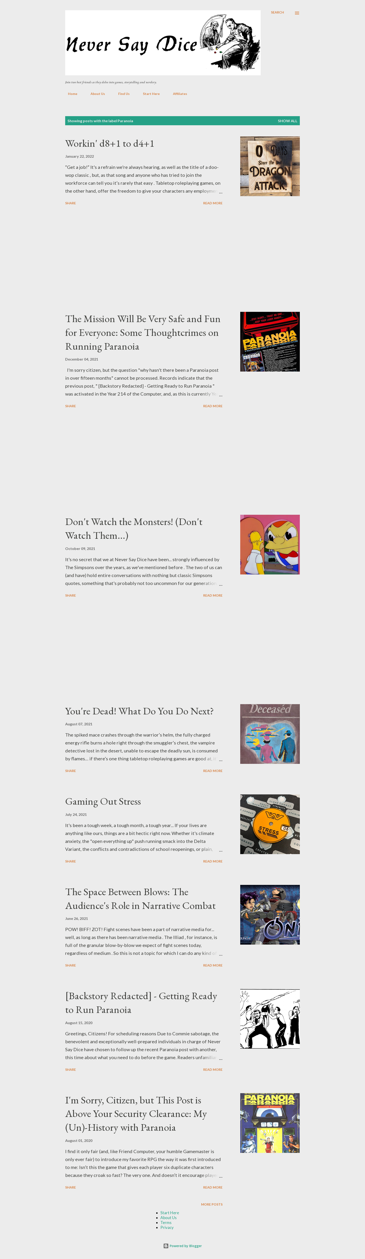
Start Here (148, 94)
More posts (212, 1204)
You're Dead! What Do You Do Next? (139, 710)
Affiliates (177, 94)
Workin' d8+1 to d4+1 (109, 143)
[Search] (277, 12)
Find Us (121, 94)
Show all (287, 120)
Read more (213, 203)
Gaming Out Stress (103, 801)
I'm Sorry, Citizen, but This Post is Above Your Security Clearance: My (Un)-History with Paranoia (136, 1113)
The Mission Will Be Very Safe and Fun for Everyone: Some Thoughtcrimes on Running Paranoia (143, 332)
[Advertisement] (144, 259)
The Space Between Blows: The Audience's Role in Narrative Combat (140, 898)
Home (69, 94)
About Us (95, 94)
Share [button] (70, 203)
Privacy (167, 1227)
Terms (166, 1222)
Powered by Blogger (182, 1246)
